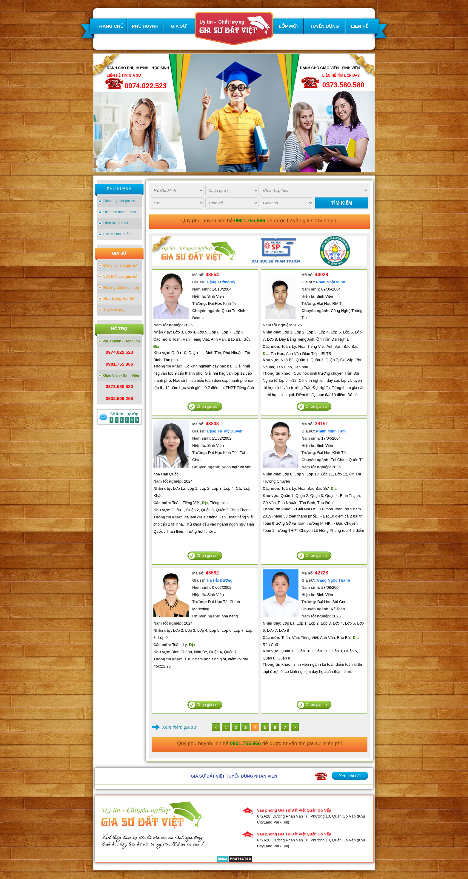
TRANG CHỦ (109, 26)
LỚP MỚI (288, 26)
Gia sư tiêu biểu (117, 234)
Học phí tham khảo (119, 212)
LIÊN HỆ (359, 26)
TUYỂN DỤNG (324, 26)
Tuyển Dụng (113, 309)
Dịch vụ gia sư (115, 223)
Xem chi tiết (350, 775)
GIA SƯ (178, 26)
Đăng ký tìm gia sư (119, 201)
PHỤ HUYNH (145, 26)
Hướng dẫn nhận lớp (121, 287)
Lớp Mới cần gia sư (120, 276)
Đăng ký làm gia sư (120, 265)
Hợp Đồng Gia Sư (119, 298)
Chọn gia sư (207, 406)
